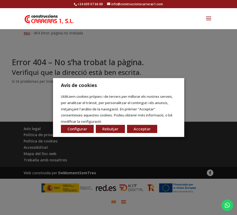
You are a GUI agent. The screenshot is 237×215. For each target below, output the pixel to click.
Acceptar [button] (142, 128)
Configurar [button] (77, 128)
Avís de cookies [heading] (79, 85)
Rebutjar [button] (110, 128)
